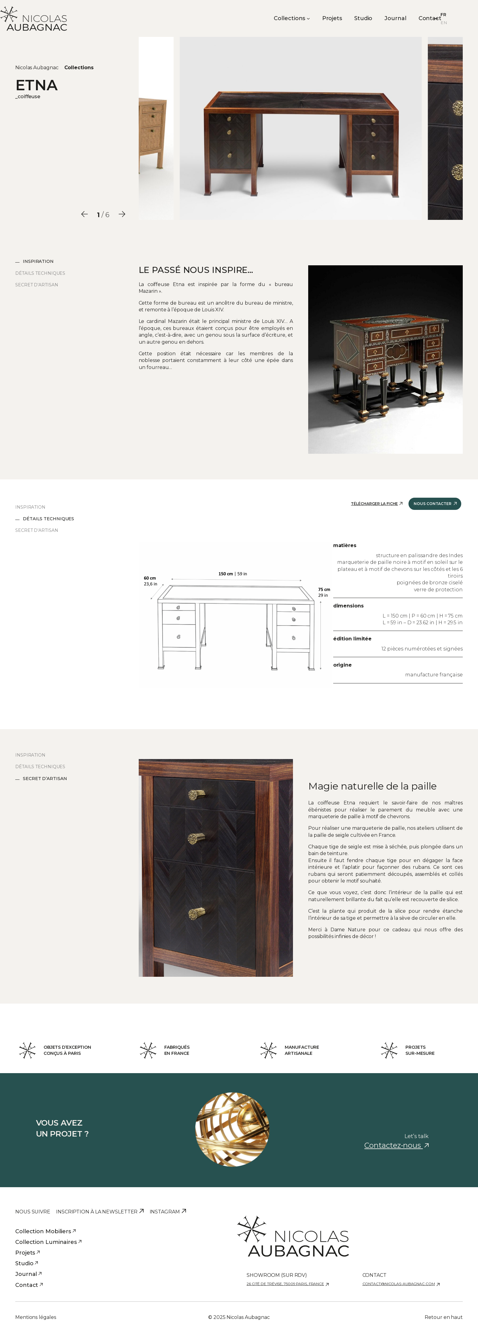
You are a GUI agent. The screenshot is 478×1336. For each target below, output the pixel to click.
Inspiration (38, 261)
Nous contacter (432, 503)
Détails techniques (40, 273)
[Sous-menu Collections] (308, 18)
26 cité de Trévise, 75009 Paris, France (285, 1283)
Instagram (165, 1212)
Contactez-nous (396, 1145)
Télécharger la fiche (374, 503)
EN (444, 22)
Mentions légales (35, 1317)
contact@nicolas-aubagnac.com (398, 1283)
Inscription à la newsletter (96, 1212)
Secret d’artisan (36, 285)
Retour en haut (444, 1317)
